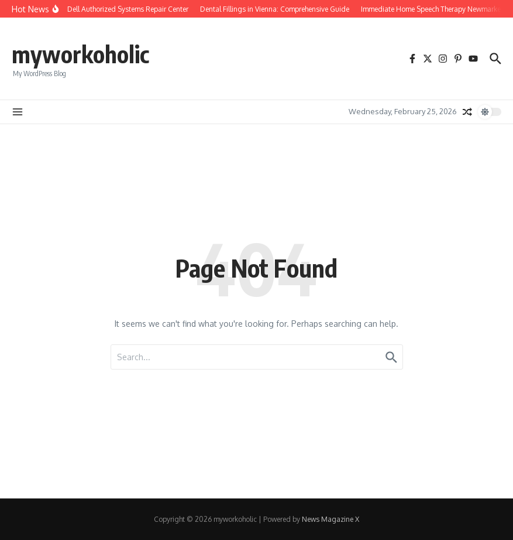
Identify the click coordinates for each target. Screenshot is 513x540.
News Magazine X (330, 519)
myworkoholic (80, 54)
